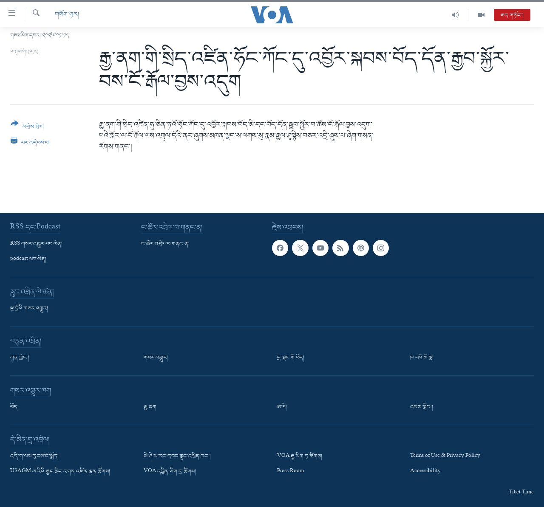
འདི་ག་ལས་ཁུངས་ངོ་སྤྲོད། (34, 456)
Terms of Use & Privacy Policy (445, 456)
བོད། (14, 407)
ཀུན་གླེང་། (19, 358)
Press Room (290, 472)
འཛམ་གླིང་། (421, 407)
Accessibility (425, 472)
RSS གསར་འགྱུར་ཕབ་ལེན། (36, 244)
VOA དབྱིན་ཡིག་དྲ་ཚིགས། (170, 472)
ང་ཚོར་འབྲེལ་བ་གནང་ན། (165, 244)
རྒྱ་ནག (150, 407)
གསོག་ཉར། (67, 15)
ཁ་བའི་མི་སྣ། (422, 358)
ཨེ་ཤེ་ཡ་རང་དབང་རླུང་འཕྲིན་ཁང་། (177, 456)
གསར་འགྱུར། (156, 358)
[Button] (27, 128)
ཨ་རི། (282, 407)
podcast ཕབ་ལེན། (28, 259)
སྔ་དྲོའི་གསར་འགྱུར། (29, 308)
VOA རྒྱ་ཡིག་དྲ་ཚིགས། (299, 456)
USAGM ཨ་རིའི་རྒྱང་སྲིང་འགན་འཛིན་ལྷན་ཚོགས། (60, 472)
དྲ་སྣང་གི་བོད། (290, 358)
